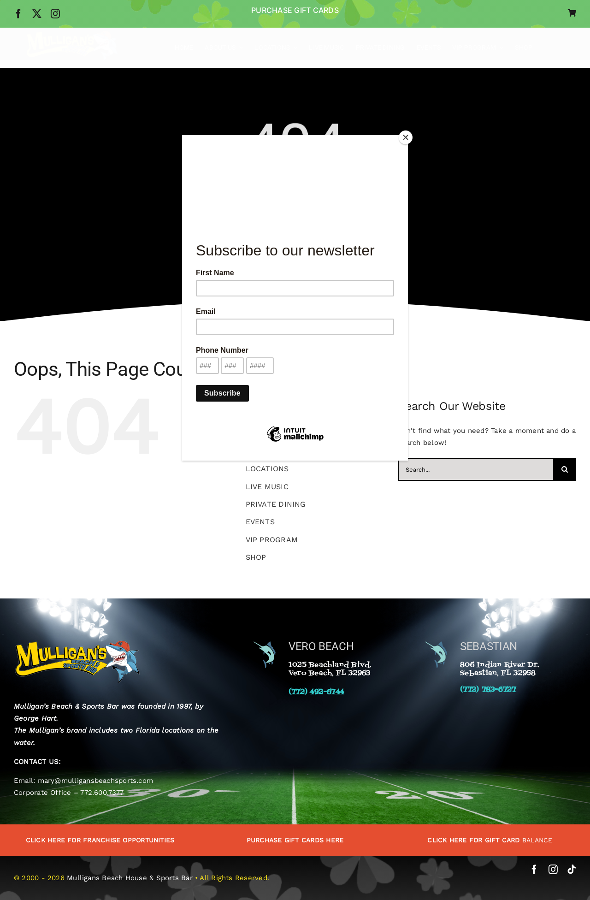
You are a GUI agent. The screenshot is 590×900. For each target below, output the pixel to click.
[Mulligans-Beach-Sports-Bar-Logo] (72, 34)
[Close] (406, 137)
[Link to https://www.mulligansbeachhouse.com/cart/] (572, 13)
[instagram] (55, 13)
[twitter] (36, 13)
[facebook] (18, 13)
